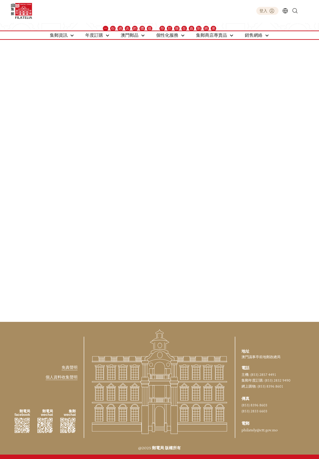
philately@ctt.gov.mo (259, 430)
